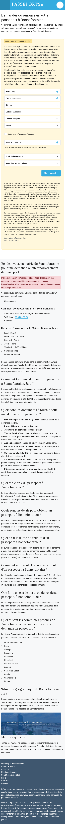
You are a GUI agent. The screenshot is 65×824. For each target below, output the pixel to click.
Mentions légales (9, 772)
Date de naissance (13, 112)
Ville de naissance (13, 142)
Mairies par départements (12, 764)
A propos (5, 769)
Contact (4, 783)
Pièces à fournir (8, 766)
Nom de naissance (13, 98)
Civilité (9, 105)
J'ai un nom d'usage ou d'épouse (21, 134)
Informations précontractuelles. (15, 238)
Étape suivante (50, 173)
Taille (8, 125)
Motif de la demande (14, 156)
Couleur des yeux (13, 119)
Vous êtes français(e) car (16, 163)
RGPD (4, 778)
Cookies (5, 780)
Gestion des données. (12, 240)
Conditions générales (10, 775)
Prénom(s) (10, 91)
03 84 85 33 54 (21, 317)
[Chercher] (38, 142)
